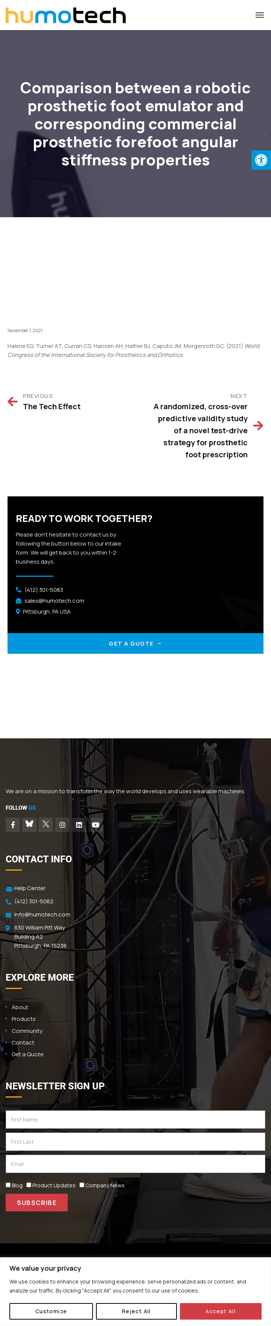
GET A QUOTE (135, 643)
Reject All (136, 1311)
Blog (17, 1185)
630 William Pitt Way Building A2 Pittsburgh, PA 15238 (40, 937)
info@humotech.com (42, 914)
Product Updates (54, 1185)
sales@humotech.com (54, 601)
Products (24, 1019)
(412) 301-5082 (33, 901)
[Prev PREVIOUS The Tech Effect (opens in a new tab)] (64, 402)
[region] (135, 1291)
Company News (105, 1185)
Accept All (221, 1311)
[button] (261, 160)
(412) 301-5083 (43, 590)
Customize (51, 1311)
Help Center (30, 888)
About (20, 1007)
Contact (23, 1042)
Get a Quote (28, 1054)
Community (27, 1031)
